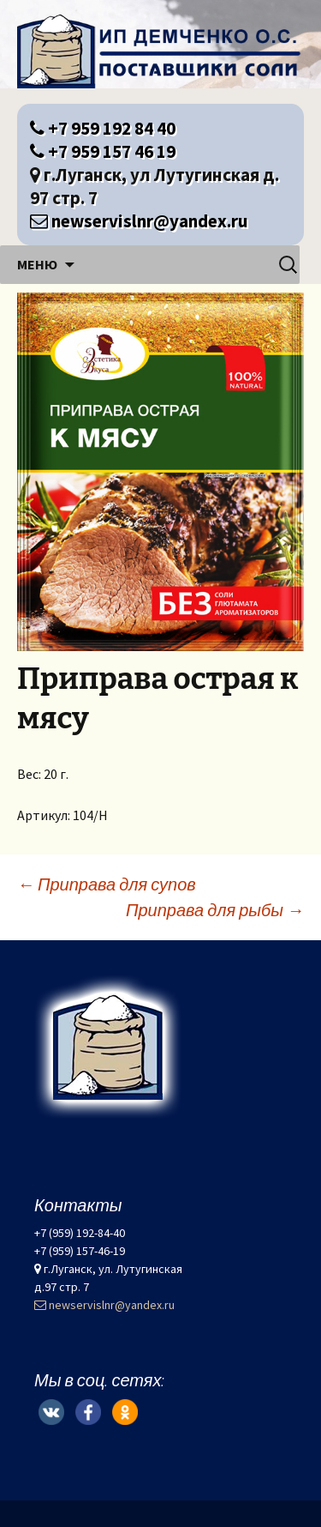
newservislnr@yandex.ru (139, 220)
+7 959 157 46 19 (102, 151)
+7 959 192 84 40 (102, 128)
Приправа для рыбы (215, 909)
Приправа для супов (106, 884)
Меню (37, 264)
